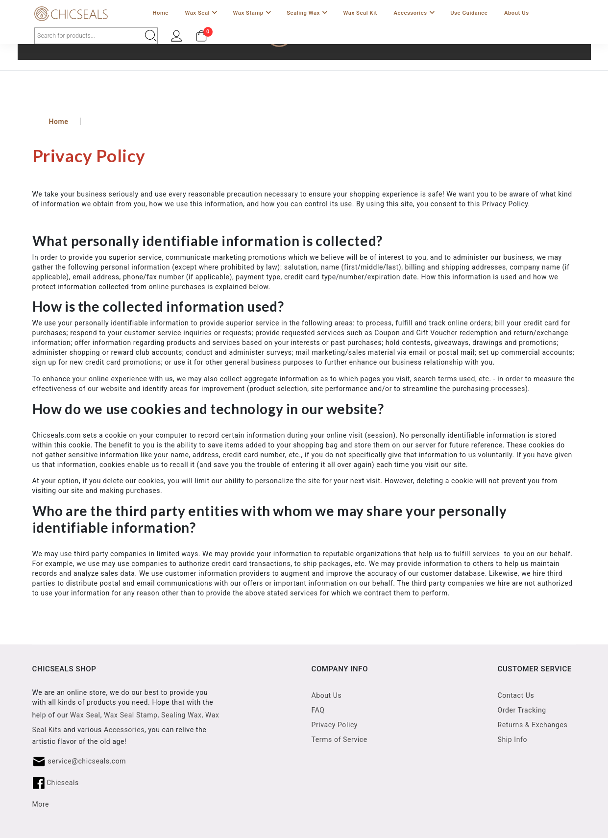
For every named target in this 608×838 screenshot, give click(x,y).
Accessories (414, 13)
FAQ (318, 710)
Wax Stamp (252, 13)
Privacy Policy (335, 725)
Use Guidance (468, 13)
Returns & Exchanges (533, 725)
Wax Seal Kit (360, 13)
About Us (516, 13)
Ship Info (513, 739)
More (40, 804)
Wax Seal (201, 13)
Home (160, 13)
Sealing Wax (307, 13)
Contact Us (516, 695)
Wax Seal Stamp (131, 715)
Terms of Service (339, 739)
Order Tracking (522, 710)
